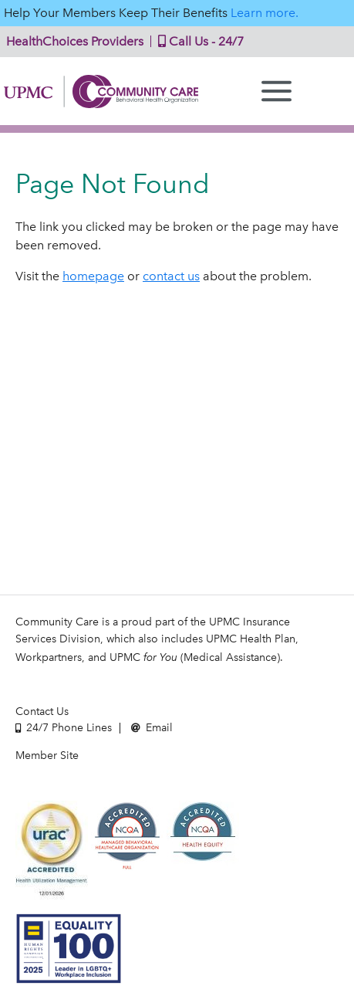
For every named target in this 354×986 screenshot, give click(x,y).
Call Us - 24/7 (197, 41)
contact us (171, 276)
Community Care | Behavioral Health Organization (101, 91)
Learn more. (264, 12)
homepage (93, 276)
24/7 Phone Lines (63, 727)
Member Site (47, 755)
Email (152, 727)
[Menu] (276, 91)
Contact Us (42, 711)
